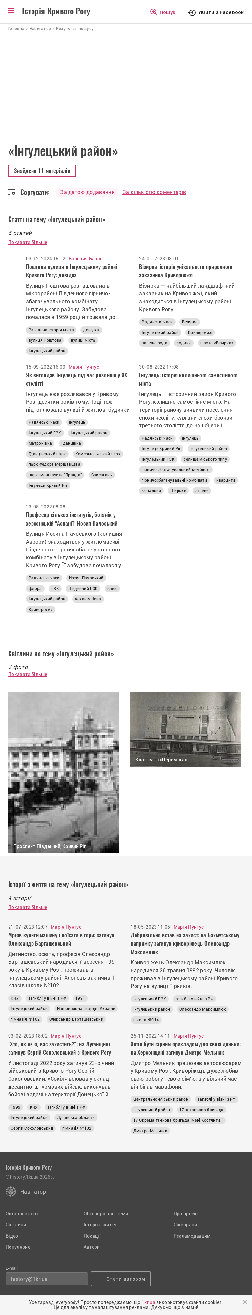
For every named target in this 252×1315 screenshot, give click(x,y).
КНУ (15, 998)
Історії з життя (100, 1224)
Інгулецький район (47, 351)
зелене (201, 490)
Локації (92, 1236)
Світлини (16, 1224)
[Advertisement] (126, 81)
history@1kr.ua (29, 1279)
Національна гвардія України (86, 1008)
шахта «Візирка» (217, 343)
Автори (92, 1247)
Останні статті (22, 1213)
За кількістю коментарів (154, 192)
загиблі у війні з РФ (47, 998)
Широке (178, 490)
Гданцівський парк (47, 454)
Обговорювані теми (106, 1213)
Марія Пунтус (84, 367)
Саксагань (101, 475)
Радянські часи (157, 322)
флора (35, 588)
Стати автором (125, 1279)
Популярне (18, 1247)
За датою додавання (87, 192)
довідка (91, 330)
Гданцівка (71, 443)
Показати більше (27, 242)
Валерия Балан (86, 258)
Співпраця (185, 1224)
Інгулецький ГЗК (45, 433)
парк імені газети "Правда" (55, 475)
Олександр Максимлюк (202, 1009)
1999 (15, 1107)
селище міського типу (205, 459)
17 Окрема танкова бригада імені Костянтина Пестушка (179, 1120)
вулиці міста (83, 340)
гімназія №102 (25, 1019)
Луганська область (76, 1117)
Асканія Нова (88, 599)
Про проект (186, 1213)
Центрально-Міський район (160, 1099)
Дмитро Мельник (150, 1131)
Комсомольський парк (98, 454)
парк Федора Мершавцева (54, 464)
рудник (184, 343)
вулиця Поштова (45, 340)
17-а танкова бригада (201, 1110)
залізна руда (154, 343)
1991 (80, 998)
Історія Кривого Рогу (56, 11)
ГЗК (55, 588)
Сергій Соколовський (32, 1128)
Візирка (190, 322)
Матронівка (40, 443)
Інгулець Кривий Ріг (48, 485)
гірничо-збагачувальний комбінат (176, 469)
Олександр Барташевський (76, 1019)
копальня (151, 490)
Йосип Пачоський (86, 578)
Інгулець (77, 422)
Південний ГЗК (83, 588)
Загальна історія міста (51, 330)
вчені (112, 588)
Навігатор (33, 1192)
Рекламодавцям (192, 1236)
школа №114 (146, 1020)
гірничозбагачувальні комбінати (174, 480)
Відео (12, 1236)
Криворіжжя (200, 332)
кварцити (225, 480)
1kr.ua (148, 1302)
